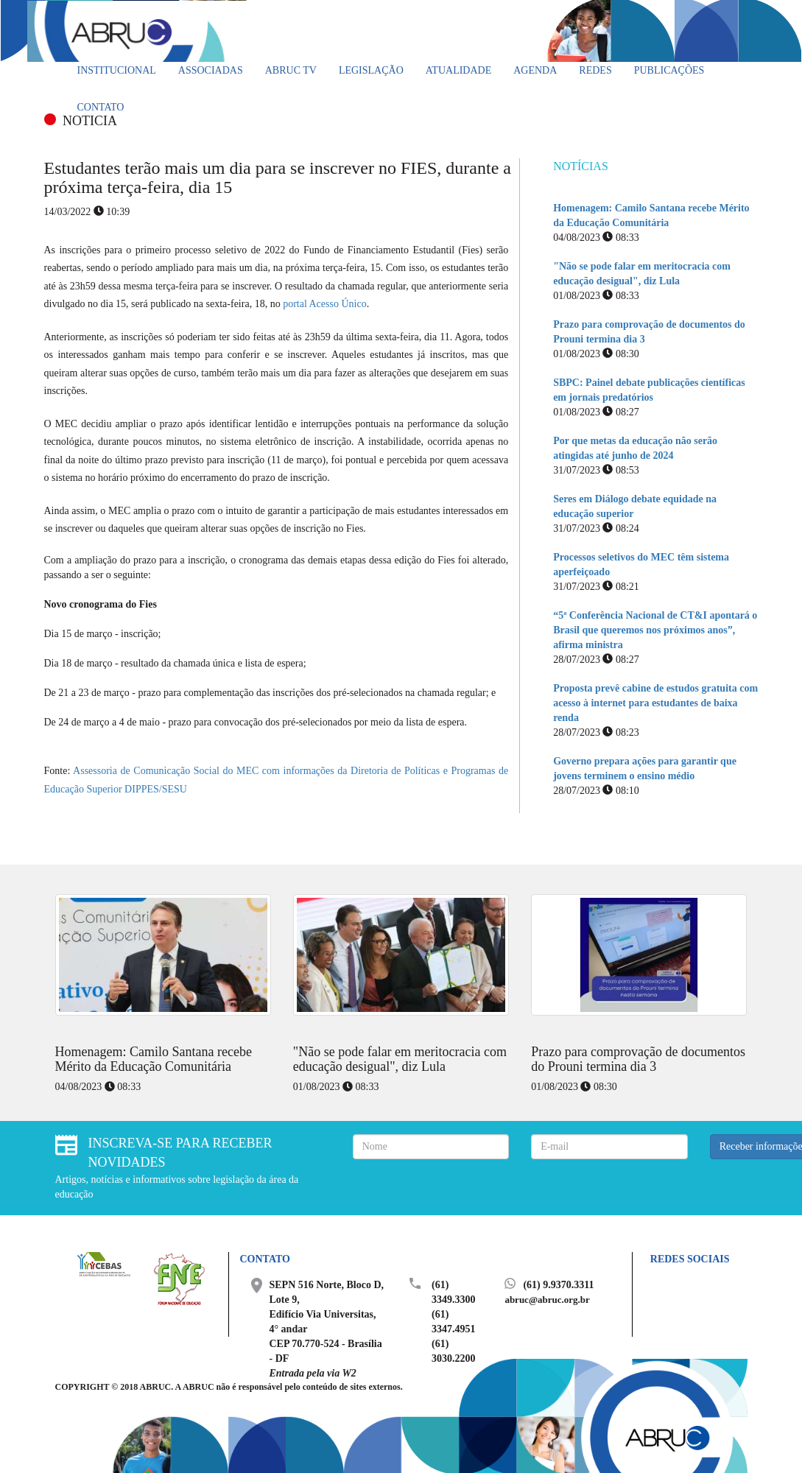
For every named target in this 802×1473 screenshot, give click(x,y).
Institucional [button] (116, 70)
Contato (100, 107)
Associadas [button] (210, 70)
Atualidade (458, 70)
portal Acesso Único (325, 303)
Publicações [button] (669, 70)
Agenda (535, 70)
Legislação (371, 70)
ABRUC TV (291, 70)
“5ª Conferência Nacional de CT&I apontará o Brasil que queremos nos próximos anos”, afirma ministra (655, 630)
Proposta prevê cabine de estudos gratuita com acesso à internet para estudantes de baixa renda (655, 703)
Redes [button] (595, 70)
